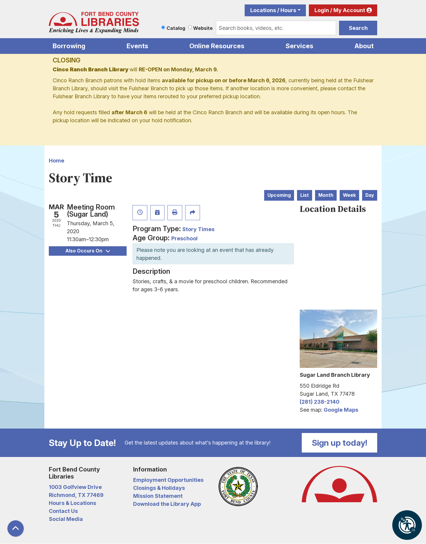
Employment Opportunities (168, 480)
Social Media (66, 519)
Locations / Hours (273, 10)
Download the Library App (167, 504)
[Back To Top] (15, 528)
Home (56, 160)
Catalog (176, 28)
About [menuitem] (364, 46)
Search (358, 28)
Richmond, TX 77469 (76, 495)
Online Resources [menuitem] (216, 46)
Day (369, 195)
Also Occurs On (87, 251)
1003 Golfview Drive (75, 487)
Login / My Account (339, 10)
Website (203, 28)
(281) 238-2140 (319, 402)
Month (325, 195)
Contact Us (63, 511)
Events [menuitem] (137, 46)
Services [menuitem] (299, 46)
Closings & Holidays (159, 488)
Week (349, 195)
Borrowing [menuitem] (69, 46)
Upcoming (279, 195)
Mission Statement (158, 496)
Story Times (198, 229)
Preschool (184, 238)
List (304, 195)
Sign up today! (339, 443)
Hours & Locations (72, 503)
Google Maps (341, 410)
